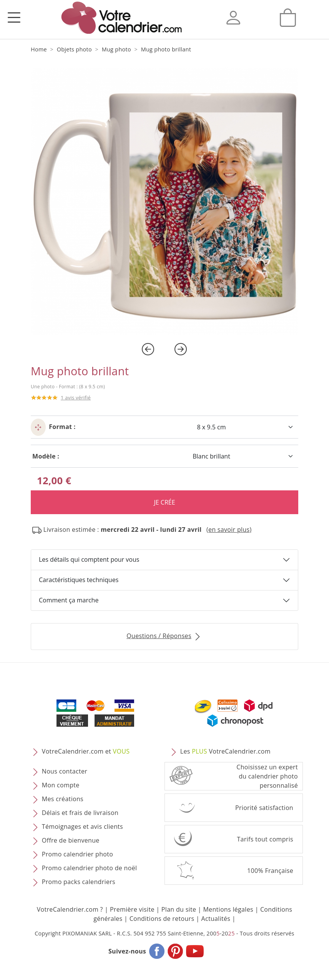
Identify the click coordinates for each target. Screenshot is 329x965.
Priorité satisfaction (264, 807)
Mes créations (62, 799)
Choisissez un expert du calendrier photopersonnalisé (267, 776)
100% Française (270, 870)
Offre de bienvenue (71, 840)
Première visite (132, 909)
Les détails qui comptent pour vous (89, 559)
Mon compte (61, 785)
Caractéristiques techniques (78, 580)
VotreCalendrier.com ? (70, 909)
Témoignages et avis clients (82, 826)
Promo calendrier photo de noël (89, 868)
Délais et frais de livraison (80, 812)
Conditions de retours (162, 918)
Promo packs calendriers (78, 882)
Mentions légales (228, 909)
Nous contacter (64, 771)
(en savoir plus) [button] (229, 529)
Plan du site (178, 909)
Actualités (215, 918)
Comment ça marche (68, 600)
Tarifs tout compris (265, 839)
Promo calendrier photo (77, 854)
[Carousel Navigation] (164, 349)
